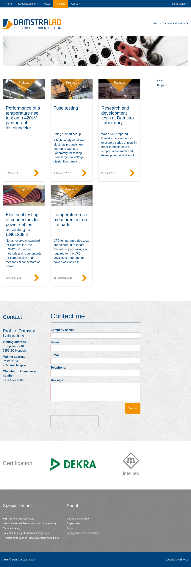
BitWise (183, 559)
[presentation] (74, 421)
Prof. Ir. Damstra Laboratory (170, 23)
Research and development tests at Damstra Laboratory (117, 115)
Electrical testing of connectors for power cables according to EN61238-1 (22, 224)
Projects (23, 82)
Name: (55, 342)
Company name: (62, 329)
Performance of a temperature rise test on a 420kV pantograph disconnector (23, 117)
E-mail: (55, 355)
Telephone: (58, 367)
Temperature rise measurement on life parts (70, 219)
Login (32, 559)
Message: (57, 380)
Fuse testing (66, 107)
